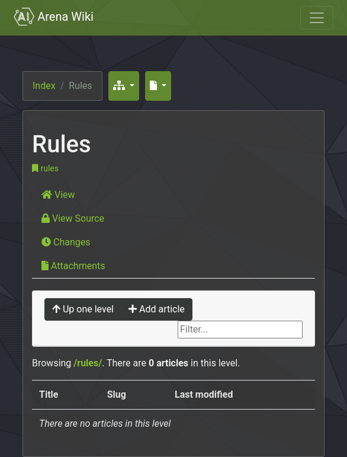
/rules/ (87, 363)
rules (45, 168)
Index (44, 85)
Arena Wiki (54, 16)
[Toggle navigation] (316, 18)
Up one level (83, 309)
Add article (156, 309)
